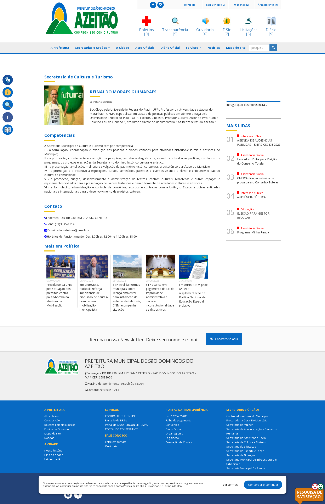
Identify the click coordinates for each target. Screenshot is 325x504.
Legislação (172, 438)
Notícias (213, 48)
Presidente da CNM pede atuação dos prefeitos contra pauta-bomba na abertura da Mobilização (59, 295)
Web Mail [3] (241, 4)
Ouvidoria (111, 446)
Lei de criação (53, 459)
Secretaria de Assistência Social (246, 438)
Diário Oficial (170, 48)
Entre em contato (115, 442)
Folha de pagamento (179, 420)
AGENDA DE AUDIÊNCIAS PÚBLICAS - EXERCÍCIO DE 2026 (258, 142)
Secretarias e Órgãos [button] (92, 48)
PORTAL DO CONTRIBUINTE (121, 429)
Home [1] (189, 4)
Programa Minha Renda (253, 232)
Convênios (172, 425)
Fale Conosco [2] (215, 4)
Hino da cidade (53, 455)
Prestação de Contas (179, 442)
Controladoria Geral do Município (247, 416)
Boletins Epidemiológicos (59, 425)
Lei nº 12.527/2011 (177, 416)
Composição (52, 420)
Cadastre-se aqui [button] (224, 339)
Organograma (174, 433)
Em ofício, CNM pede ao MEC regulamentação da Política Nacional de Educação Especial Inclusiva (193, 295)
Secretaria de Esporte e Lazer (245, 451)
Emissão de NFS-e (116, 420)
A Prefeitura (60, 48)
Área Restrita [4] (268, 4)
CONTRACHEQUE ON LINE (120, 416)
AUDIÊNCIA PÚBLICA (251, 197)
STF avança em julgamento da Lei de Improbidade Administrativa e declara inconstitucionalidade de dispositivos (160, 297)
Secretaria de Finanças (240, 455)
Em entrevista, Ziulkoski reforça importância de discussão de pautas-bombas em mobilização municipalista (94, 297)
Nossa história (53, 450)
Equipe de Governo (56, 429)
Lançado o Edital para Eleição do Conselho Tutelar (257, 161)
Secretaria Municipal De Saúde (245, 468)
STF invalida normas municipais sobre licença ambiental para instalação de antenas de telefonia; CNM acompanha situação (127, 297)
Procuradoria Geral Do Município (246, 420)
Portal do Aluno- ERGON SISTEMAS (126, 425)
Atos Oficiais (144, 48)
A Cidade (122, 48)
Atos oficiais (51, 416)
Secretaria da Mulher (239, 425)
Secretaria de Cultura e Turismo (246, 442)
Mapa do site (236, 48)
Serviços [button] (193, 48)
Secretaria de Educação (241, 446)
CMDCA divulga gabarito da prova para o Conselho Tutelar (257, 180)
